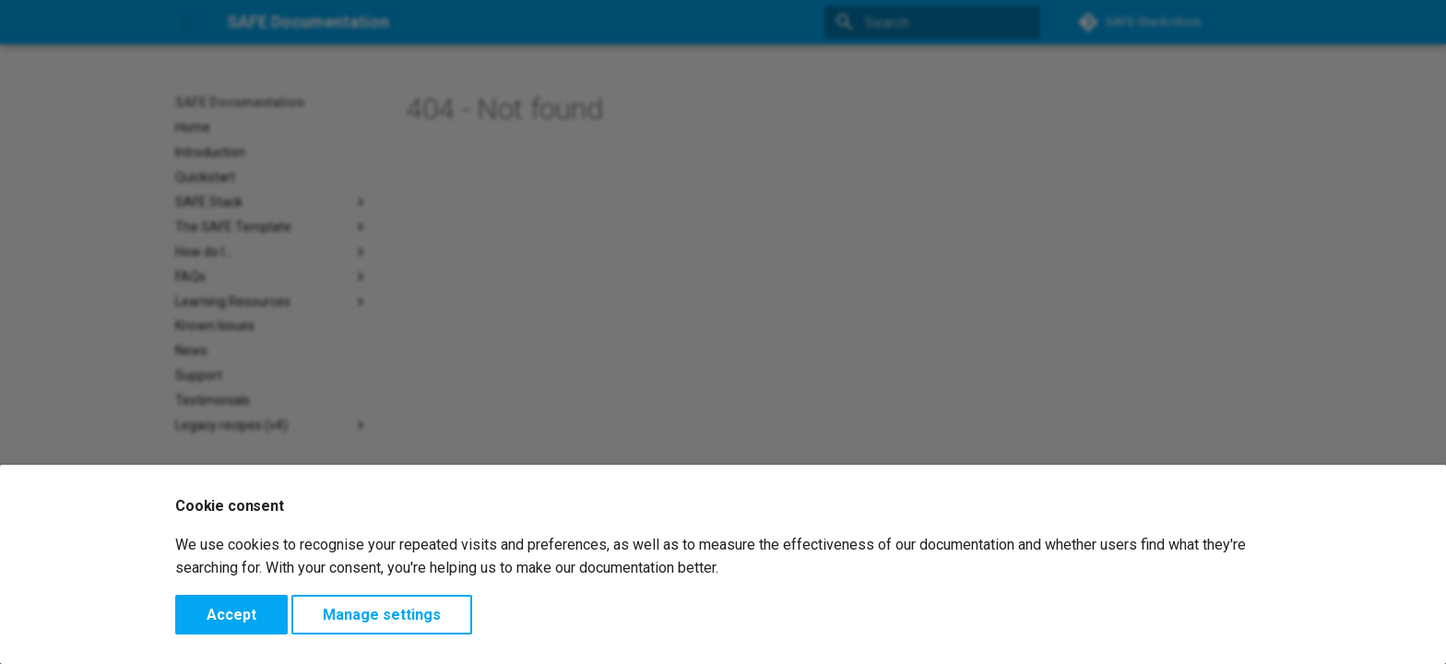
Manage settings (382, 614)
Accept (231, 614)
